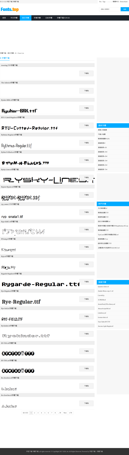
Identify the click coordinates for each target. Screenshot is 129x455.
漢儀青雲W (101, 143)
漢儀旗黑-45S (102, 147)
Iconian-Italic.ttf (103, 317)
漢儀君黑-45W (102, 156)
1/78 (70, 413)
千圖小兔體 (101, 134)
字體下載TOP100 (63, 18)
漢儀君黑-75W (102, 169)
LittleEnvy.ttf (102, 313)
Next (65, 413)
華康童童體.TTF (103, 230)
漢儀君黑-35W (102, 152)
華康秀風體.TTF (103, 217)
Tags (104, 1)
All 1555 (25, 413)
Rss (100, 1)
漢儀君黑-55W (102, 161)
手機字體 (37, 18)
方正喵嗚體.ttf (102, 208)
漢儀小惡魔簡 (102, 130)
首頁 (4, 18)
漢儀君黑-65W (102, 165)
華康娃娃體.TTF (103, 213)
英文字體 (25, 18)
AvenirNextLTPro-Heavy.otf (106, 304)
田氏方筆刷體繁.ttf (104, 221)
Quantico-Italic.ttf (103, 286)
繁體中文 (116, 1)
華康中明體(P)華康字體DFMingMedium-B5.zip (113, 226)
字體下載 (16, 1)
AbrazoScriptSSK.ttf (104, 308)
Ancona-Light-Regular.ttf (105, 326)
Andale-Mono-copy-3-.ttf (105, 291)
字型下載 (9, 1)
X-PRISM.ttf (102, 300)
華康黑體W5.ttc (103, 239)
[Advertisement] (52, 37)
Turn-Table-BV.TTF (104, 322)
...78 (59, 413)
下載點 (86, 73)
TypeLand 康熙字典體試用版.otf (108, 234)
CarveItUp (101, 295)
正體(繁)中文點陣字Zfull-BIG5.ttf (109, 248)
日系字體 (48, 18)
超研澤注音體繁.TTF (104, 243)
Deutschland (123, 1)
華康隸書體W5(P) (103, 139)
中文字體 (14, 18)
